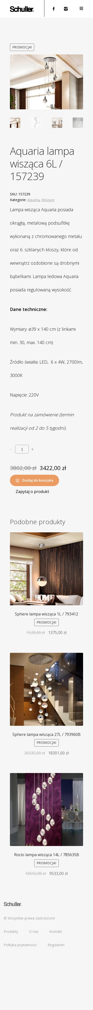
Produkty (11, 986)
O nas (33, 986)
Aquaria (33, 254)
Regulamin (56, 999)
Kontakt (55, 986)
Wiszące (48, 254)
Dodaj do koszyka (37, 534)
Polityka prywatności (20, 999)
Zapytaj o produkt (32, 546)
